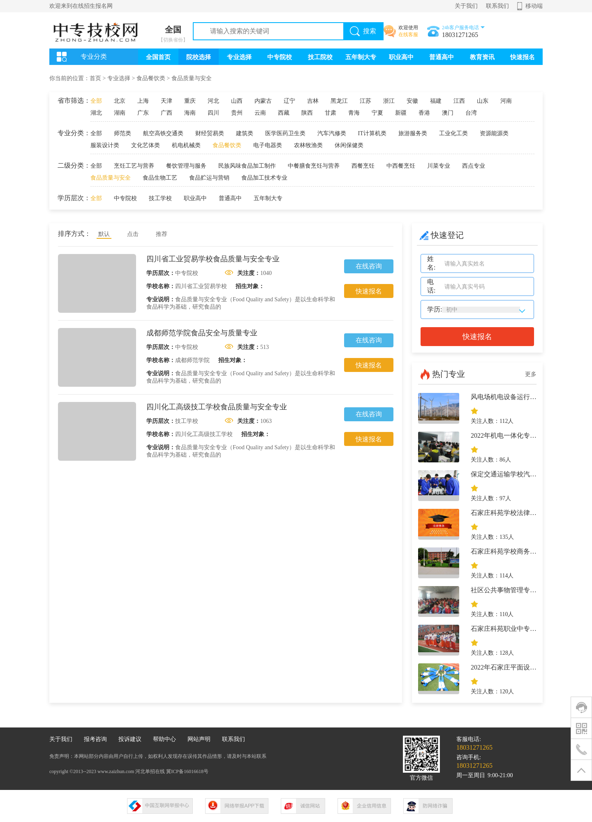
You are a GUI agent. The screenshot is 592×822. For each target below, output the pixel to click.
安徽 (412, 101)
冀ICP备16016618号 (187, 771)
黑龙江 (339, 101)
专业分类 (94, 56)
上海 (143, 101)
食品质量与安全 (191, 78)
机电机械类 (186, 145)
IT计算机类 (372, 133)
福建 (436, 101)
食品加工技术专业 (264, 178)
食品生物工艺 (160, 178)
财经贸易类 (209, 133)
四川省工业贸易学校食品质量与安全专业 (213, 259)
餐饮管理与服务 (186, 166)
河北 (213, 101)
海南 (190, 113)
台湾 (471, 113)
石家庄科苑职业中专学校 (507, 628)
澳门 (447, 113)
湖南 (119, 113)
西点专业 (473, 166)
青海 (354, 113)
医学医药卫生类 (285, 133)
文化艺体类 (145, 145)
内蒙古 (263, 101)
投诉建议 (129, 739)
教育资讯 (482, 57)
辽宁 (289, 101)
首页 (95, 78)
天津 (166, 101)
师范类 (122, 133)
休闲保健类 (349, 145)
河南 (506, 101)
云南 (260, 113)
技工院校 (320, 57)
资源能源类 (494, 133)
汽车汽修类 (331, 133)
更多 (530, 374)
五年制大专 (360, 57)
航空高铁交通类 (163, 133)
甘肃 (330, 113)
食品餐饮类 (150, 78)
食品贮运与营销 (209, 178)
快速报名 (522, 57)
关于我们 (466, 6)
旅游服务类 (412, 133)
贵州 (237, 113)
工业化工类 (453, 133)
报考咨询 (95, 739)
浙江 (389, 101)
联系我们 (497, 6)
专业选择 (239, 57)
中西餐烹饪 (400, 166)
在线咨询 (369, 266)
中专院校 (279, 57)
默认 (104, 234)
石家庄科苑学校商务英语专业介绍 (520, 551)
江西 (459, 101)
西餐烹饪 (363, 166)
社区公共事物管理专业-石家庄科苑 (521, 589)
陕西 (307, 113)
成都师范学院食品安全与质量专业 (201, 333)
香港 (424, 113)
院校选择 (198, 57)
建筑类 (244, 133)
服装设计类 (104, 145)
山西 (237, 101)
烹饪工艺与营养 (134, 166)
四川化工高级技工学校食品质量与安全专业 (216, 407)
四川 (213, 113)
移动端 (534, 6)
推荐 (161, 234)
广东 (143, 113)
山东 (482, 101)
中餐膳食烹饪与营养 (314, 166)
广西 (166, 113)
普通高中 (441, 57)
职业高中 (401, 57)
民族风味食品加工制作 (247, 166)
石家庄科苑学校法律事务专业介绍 (520, 512)
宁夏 (377, 113)
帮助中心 (164, 739)
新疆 (401, 113)
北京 (119, 101)
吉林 (313, 101)
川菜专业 (438, 166)
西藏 (283, 113)
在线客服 (408, 34)
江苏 (365, 101)
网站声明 (198, 739)
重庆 (190, 101)
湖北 (96, 113)
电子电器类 (267, 145)
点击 (133, 234)
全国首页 (158, 57)
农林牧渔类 (308, 145)
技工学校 (160, 198)
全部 (96, 101)
